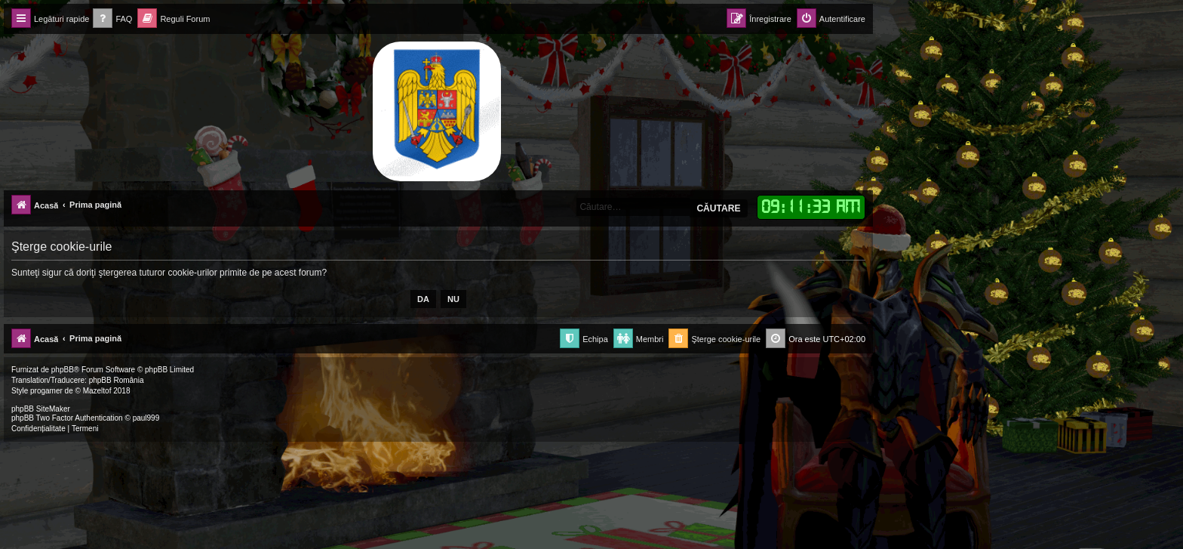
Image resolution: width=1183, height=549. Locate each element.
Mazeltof (97, 391)
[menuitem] (112, 19)
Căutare (718, 208)
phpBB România (116, 380)
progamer (46, 391)
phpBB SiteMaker (40, 409)
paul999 (146, 418)
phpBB (62, 369)
